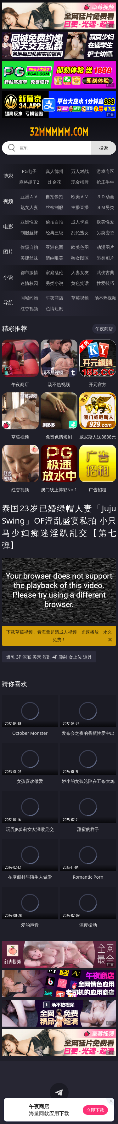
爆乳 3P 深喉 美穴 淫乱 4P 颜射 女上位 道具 (49, 657)
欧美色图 (80, 247)
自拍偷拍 (54, 196)
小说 (8, 276)
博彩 (8, 175)
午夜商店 (54, 298)
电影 (8, 226)
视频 (8, 201)
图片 (8, 251)
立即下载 (95, 1110)
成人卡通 (80, 222)
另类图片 (105, 258)
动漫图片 (105, 247)
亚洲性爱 (29, 222)
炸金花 (54, 182)
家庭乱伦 (54, 272)
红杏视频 (29, 308)
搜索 (103, 148)
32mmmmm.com (59, 132)
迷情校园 (29, 283)
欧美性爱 (105, 222)
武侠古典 (105, 272)
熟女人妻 (29, 207)
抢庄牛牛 (105, 182)
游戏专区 (105, 171)
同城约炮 (29, 298)
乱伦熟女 (80, 233)
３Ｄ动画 (105, 196)
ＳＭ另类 (105, 207)
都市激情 (29, 272)
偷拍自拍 (54, 222)
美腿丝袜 (29, 258)
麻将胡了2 (29, 182)
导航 (8, 302)
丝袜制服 (54, 207)
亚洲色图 (54, 247)
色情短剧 (54, 308)
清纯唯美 (54, 258)
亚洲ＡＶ (29, 196)
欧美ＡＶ (80, 196)
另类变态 (105, 233)
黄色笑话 (80, 283)
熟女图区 (80, 258)
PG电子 (29, 171)
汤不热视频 (105, 298)
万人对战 (80, 171)
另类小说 (54, 283)
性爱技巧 (105, 283)
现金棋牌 (80, 182)
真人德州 (54, 171)
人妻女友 (80, 272)
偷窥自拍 (29, 247)
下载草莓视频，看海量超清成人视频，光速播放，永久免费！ (59, 636)
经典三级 (54, 233)
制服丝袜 (29, 233)
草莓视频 (80, 298)
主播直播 (80, 207)
